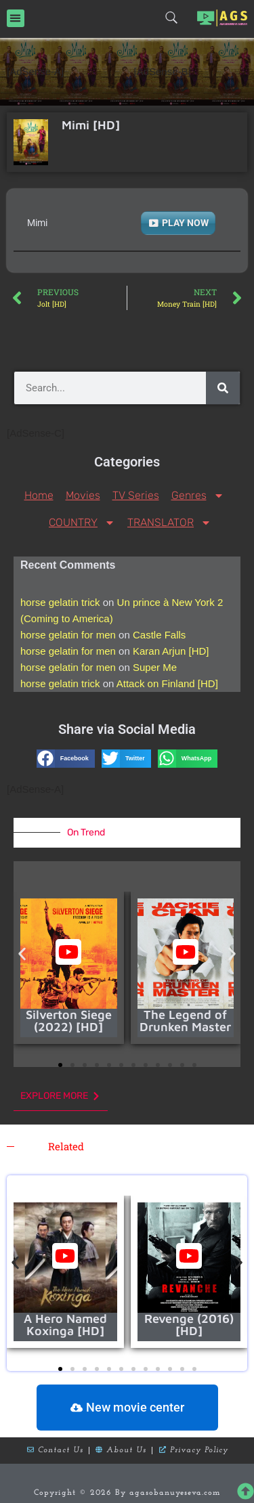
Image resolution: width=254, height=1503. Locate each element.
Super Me (155, 667)
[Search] (223, 388)
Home (39, 495)
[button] (15, 18)
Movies (83, 495)
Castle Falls (159, 634)
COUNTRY (82, 522)
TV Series (135, 495)
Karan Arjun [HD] (171, 651)
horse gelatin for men (68, 634)
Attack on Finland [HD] (167, 683)
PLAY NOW (185, 222)
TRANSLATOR (169, 522)
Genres (197, 495)
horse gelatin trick (60, 602)
